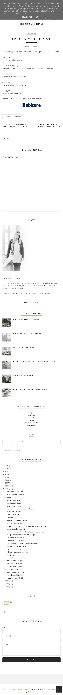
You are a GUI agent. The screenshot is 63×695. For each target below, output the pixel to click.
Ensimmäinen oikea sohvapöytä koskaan (35, 362)
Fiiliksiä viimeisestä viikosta (17, 552)
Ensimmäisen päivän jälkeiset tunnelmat (22, 543)
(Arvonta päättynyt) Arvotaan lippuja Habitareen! (25, 532)
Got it (39, 17)
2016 (7, 486)
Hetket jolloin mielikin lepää (30, 390)
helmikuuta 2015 (13, 575)
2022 (7, 469)
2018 (7, 480)
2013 (7, 584)
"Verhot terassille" (24, 376)
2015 (7, 489)
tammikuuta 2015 (14, 578)
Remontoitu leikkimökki (16, 529)
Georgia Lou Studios (50, 689)
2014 (7, 581)
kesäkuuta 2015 (13, 564)
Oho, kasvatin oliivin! (15, 523)
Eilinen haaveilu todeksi (16, 558)
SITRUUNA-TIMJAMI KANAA (26, 319)
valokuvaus (31, 425)
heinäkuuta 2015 (13, 561)
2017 (7, 483)
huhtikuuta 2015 (13, 569)
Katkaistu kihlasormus (15, 538)
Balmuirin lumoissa (14, 512)
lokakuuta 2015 (13, 497)
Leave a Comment (12, 117)
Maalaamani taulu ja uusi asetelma (20, 509)
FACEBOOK (6, 604)
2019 (7, 477)
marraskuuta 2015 (14, 495)
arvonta (31, 33)
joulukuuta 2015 (13, 492)
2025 (7, 466)
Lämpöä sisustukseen (15, 541)
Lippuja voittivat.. (13, 515)
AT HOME (12, 689)
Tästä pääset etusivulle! (11, 450)
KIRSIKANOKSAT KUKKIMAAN (27, 334)
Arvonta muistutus (14, 518)
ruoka (31, 420)
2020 (7, 474)
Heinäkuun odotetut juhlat (17, 520)
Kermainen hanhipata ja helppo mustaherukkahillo (26, 526)
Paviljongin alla (12, 555)
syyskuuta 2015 (13, 500)
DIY (31, 413)
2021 (7, 471)
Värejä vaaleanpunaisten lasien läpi (21, 535)
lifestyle (31, 415)
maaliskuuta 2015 (14, 572)
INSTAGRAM (7, 602)
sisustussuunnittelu (32, 423)
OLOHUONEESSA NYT (23, 348)
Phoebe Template (24, 689)
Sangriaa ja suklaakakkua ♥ (17, 546)
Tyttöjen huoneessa (14, 549)
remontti (31, 418)
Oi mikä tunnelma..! (14, 506)
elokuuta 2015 (12, 503)
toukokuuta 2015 (13, 566)
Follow (4, 612)
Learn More (28, 17)
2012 (7, 587)
